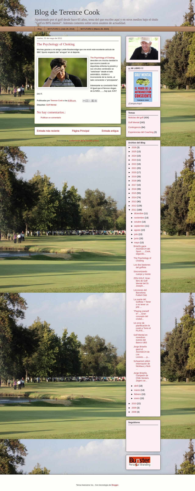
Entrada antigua (110, 131)
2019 (134, 176)
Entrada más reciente (48, 131)
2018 (134, 180)
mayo (137, 242)
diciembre (139, 213)
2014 (134, 197)
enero (137, 398)
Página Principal (80, 131)
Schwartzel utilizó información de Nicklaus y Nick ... (142, 365)
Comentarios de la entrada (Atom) (84, 140)
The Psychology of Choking (102, 58)
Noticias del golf (135, 117)
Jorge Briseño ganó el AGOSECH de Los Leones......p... (141, 351)
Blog (40, 29)
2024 (134, 156)
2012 (134, 205)
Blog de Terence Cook (67, 12)
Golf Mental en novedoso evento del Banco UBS (140, 339)
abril (136, 386)
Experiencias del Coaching (141, 132)
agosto (137, 230)
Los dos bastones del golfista (142, 266)
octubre (138, 222)
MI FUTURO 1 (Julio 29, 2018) (61, 29)
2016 (134, 189)
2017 (134, 185)
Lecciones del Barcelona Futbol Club (140, 292)
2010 (134, 403)
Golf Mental (51, 105)
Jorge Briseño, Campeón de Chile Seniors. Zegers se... (141, 377)
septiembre (139, 226)
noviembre (139, 217)
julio (136, 234)
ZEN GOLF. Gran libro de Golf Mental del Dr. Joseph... (142, 282)
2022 (134, 164)
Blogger (115, 485)
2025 (134, 151)
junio (136, 238)
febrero (137, 394)
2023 (134, 160)
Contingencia (134, 127)
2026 (134, 147)
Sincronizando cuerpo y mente (142, 272)
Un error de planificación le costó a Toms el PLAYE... (142, 327)
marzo (137, 390)
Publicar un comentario (51, 117)
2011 (134, 210)
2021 (134, 168)
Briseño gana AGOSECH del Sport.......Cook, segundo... (142, 250)
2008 (134, 412)
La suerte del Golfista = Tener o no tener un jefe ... (142, 303)
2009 (134, 408)
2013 (134, 201)
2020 (134, 172)
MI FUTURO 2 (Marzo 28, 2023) (95, 29)
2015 (134, 193)
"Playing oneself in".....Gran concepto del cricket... (141, 315)
